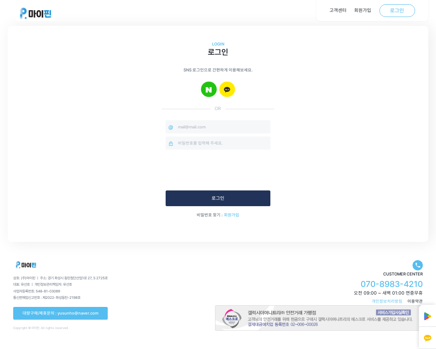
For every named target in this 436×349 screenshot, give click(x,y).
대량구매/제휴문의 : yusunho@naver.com (60, 313)
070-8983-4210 (392, 284)
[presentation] (230, 170)
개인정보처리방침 (387, 301)
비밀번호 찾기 (209, 215)
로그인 (218, 198)
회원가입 (231, 215)
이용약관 (415, 301)
